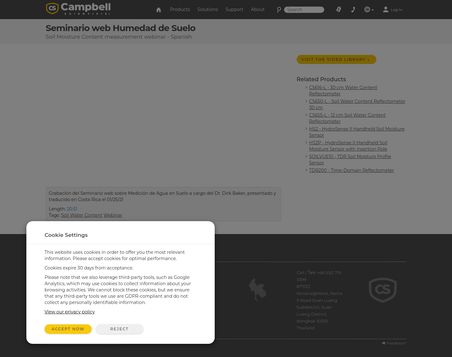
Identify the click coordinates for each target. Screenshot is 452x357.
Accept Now (68, 329)
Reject (119, 329)
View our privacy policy (70, 312)
